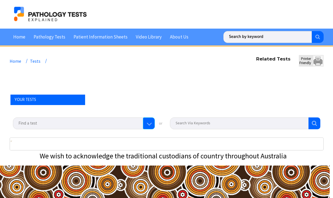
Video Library (149, 36)
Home (19, 36)
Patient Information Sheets (101, 36)
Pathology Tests (49, 36)
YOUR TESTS (25, 99)
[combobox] (83, 123)
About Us (179, 36)
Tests (35, 60)
